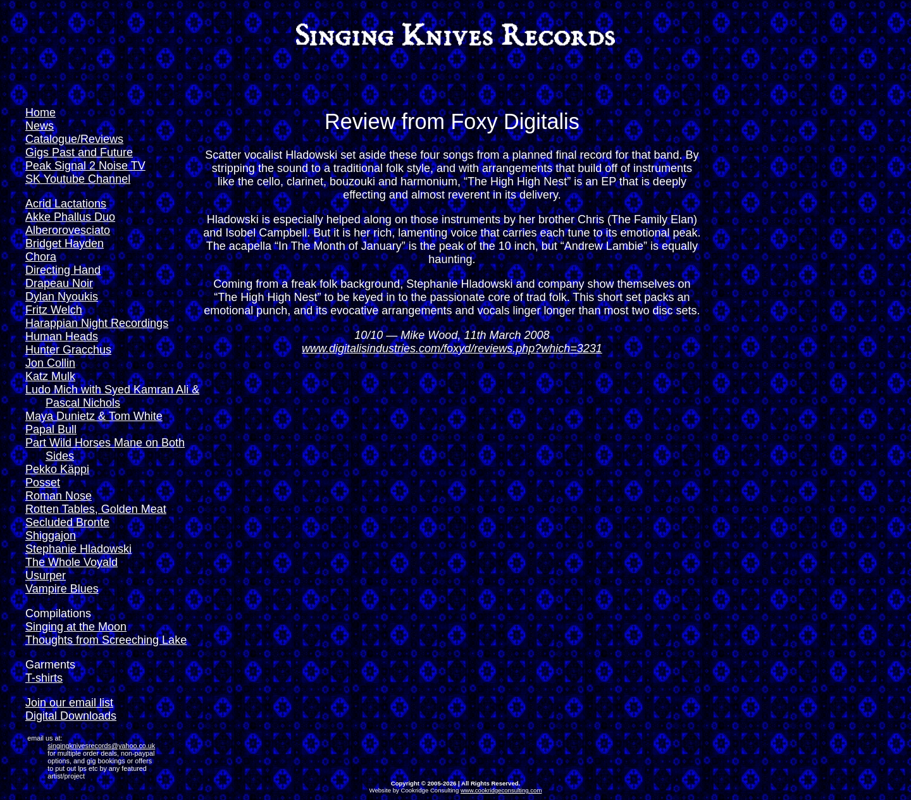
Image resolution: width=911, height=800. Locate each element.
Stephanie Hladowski (78, 549)
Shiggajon (50, 535)
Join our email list (69, 702)
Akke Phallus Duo (70, 217)
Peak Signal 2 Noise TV (85, 165)
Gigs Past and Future (79, 152)
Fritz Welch (53, 310)
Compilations (58, 613)
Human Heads (61, 336)
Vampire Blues (62, 588)
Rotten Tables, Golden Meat (95, 509)
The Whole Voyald (71, 562)
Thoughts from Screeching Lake (106, 640)
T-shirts (44, 678)
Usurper (45, 575)
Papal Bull (51, 429)
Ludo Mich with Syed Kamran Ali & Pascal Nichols (112, 396)
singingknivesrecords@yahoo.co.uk (101, 745)
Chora (40, 256)
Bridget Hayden (64, 243)
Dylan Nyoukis (61, 296)
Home (40, 112)
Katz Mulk (50, 376)
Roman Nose (58, 495)
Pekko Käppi (57, 469)
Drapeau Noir (59, 283)
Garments (50, 664)
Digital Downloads (70, 716)
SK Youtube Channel (77, 179)
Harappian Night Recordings (96, 323)
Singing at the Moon (76, 626)
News (39, 126)
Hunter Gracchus (68, 349)
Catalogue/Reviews (74, 139)
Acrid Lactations (65, 203)
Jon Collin (50, 363)
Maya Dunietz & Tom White (94, 416)
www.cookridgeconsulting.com (501, 790)
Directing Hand (63, 270)
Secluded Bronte (67, 522)
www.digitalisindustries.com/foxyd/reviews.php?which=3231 (452, 348)
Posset (42, 482)
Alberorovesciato (67, 230)
